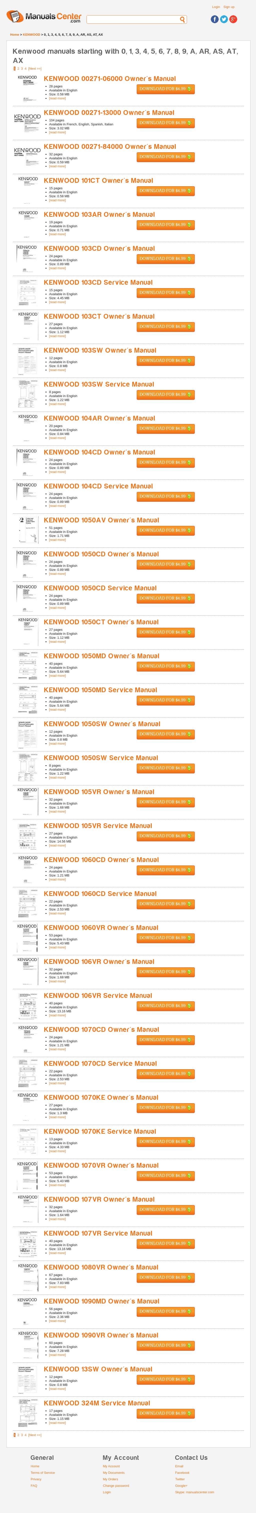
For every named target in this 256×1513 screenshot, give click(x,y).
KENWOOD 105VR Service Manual (98, 826)
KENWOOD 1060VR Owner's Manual (101, 928)
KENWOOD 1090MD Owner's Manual (102, 1301)
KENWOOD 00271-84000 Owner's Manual (110, 147)
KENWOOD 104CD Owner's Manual (100, 452)
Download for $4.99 (166, 89)
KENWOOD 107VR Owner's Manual (99, 1199)
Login (216, 7)
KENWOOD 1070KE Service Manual (100, 1131)
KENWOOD (31, 34)
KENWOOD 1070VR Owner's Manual (101, 1165)
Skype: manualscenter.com (194, 1492)
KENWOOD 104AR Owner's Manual (100, 418)
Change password (116, 1486)
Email (179, 1466)
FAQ (34, 1486)
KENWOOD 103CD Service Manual (98, 282)
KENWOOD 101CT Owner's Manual (99, 181)
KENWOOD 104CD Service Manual (98, 486)
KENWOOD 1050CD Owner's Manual (101, 554)
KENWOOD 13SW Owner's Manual (98, 1369)
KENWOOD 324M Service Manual (97, 1403)
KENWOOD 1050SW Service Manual (101, 758)
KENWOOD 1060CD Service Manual (100, 894)
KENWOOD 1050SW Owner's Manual (102, 724)
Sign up (229, 7)
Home (14, 34)
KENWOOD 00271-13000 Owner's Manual (109, 113)
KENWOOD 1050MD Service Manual (101, 690)
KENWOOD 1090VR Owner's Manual (101, 1335)
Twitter (180, 1479)
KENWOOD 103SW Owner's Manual (100, 350)
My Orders (110, 1479)
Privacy (36, 1479)
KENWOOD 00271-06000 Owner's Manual (110, 79)
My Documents (114, 1473)
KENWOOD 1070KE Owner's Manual (101, 1097)
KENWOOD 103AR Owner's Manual (99, 214)
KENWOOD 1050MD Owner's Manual (102, 656)
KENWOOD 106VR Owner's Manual (99, 962)
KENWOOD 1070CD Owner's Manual (102, 1030)
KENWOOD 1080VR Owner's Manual (101, 1267)
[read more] (57, 98)
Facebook (182, 1473)
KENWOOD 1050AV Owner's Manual (102, 520)
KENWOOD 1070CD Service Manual (100, 1064)
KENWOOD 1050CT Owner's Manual (101, 622)
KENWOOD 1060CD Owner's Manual (101, 860)
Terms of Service (43, 1473)
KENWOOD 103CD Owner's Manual (99, 248)
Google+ (181, 1486)
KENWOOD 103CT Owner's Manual (99, 316)
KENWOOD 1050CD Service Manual (100, 588)
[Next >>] (35, 68)
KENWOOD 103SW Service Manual (99, 384)
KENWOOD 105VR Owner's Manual (99, 792)
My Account (111, 1466)
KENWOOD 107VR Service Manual (98, 1233)
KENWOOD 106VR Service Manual (98, 996)
